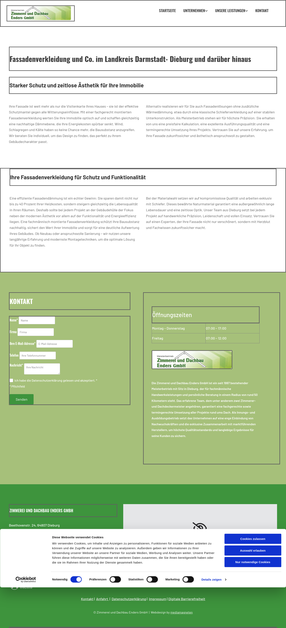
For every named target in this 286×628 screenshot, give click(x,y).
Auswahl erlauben (253, 591)
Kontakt (262, 10)
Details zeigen (211, 620)
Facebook (21, 568)
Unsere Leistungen (230, 10)
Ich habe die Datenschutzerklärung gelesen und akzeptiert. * (55, 380)
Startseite (167, 10)
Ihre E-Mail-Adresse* (23, 343)
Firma (13, 331)
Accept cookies (200, 550)
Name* (14, 320)
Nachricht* (16, 365)
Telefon (14, 355)
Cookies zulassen (252, 579)
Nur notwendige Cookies (252, 602)
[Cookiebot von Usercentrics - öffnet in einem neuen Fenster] (25, 620)
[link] (200, 528)
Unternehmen (194, 10)
